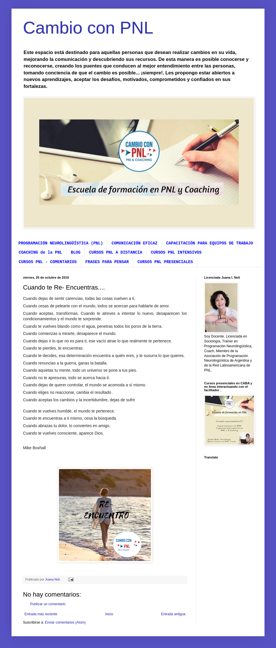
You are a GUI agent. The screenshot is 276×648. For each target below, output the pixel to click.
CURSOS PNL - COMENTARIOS (48, 262)
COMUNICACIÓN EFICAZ (135, 243)
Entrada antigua (173, 614)
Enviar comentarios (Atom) (65, 622)
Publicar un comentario (48, 604)
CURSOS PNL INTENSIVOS (176, 252)
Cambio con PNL (88, 27)
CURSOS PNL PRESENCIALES (165, 262)
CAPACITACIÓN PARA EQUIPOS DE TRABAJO (209, 243)
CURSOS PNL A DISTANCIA (115, 252)
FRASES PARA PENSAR (107, 262)
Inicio (109, 614)
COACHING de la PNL (40, 252)
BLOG (75, 252)
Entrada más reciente (40, 614)
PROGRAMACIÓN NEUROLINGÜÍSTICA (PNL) (60, 243)
